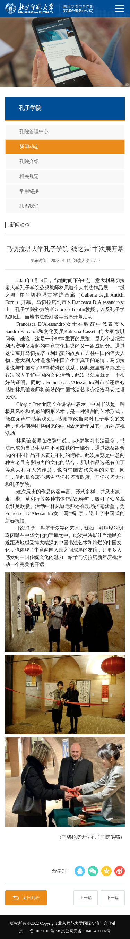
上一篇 (85, 897)
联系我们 (29, 206)
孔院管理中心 (34, 131)
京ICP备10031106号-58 (39, 931)
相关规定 (29, 176)
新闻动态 (29, 146)
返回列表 (26, 897)
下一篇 (112, 897)
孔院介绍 (29, 161)
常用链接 (29, 191)
